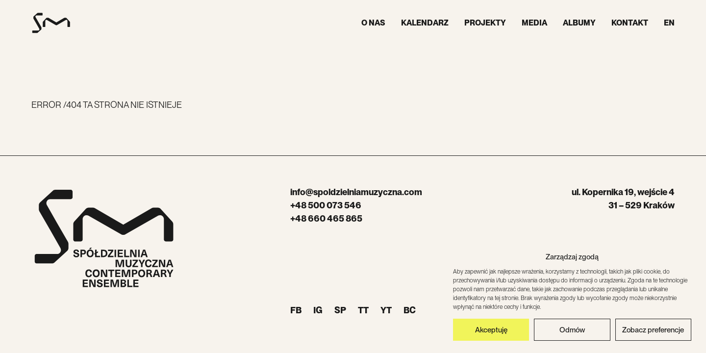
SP (340, 310)
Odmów (572, 330)
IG (318, 310)
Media (534, 22)
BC (409, 310)
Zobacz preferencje (653, 330)
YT (386, 310)
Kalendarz (425, 22)
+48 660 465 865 (326, 218)
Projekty (485, 22)
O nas (373, 22)
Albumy (579, 22)
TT (363, 310)
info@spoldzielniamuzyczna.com (356, 192)
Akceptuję (491, 330)
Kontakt (629, 22)
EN (669, 22)
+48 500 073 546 (325, 205)
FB (296, 310)
